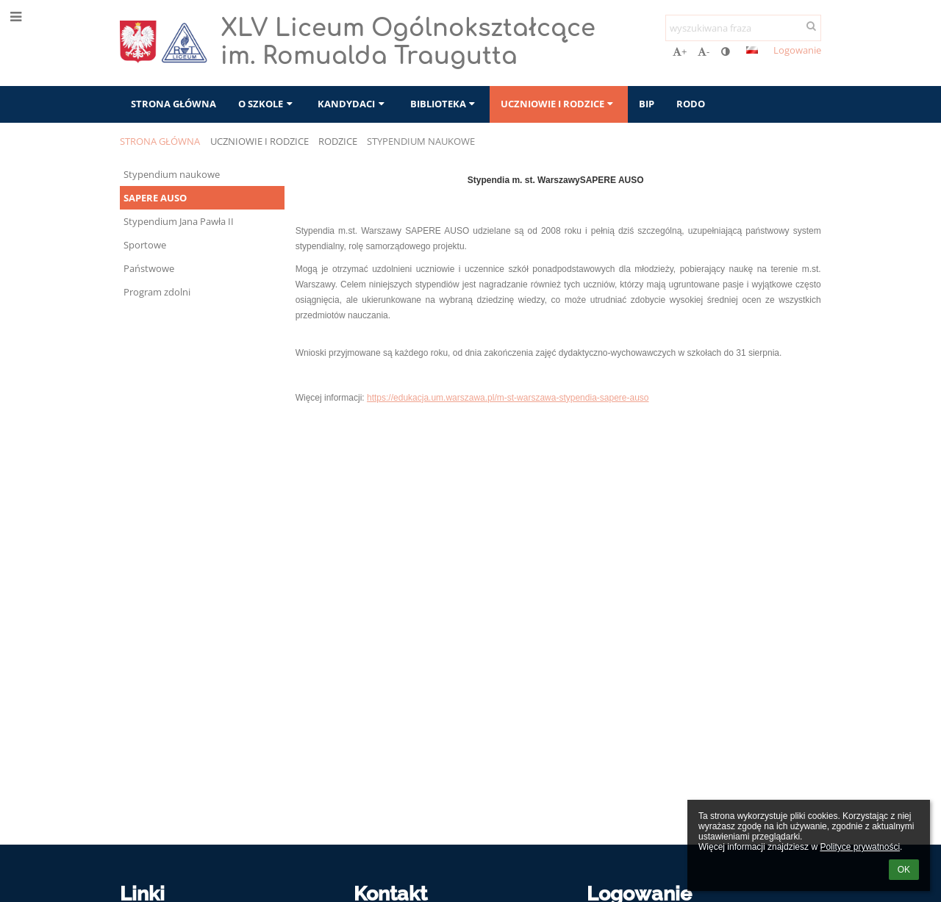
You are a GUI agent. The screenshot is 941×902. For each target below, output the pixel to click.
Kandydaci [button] (352, 103)
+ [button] (680, 51)
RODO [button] (690, 103)
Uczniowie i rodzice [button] (559, 103)
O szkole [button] (267, 103)
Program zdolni (157, 291)
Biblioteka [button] (444, 103)
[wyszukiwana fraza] (743, 28)
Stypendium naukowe (421, 141)
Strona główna (160, 141)
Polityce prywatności (860, 847)
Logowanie (797, 50)
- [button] (703, 51)
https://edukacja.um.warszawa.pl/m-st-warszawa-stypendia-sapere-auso (508, 398)
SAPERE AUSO (155, 197)
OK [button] (904, 870)
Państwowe (149, 268)
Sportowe (145, 244)
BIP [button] (646, 103)
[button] (752, 50)
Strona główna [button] (173, 103)
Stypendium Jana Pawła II (179, 221)
